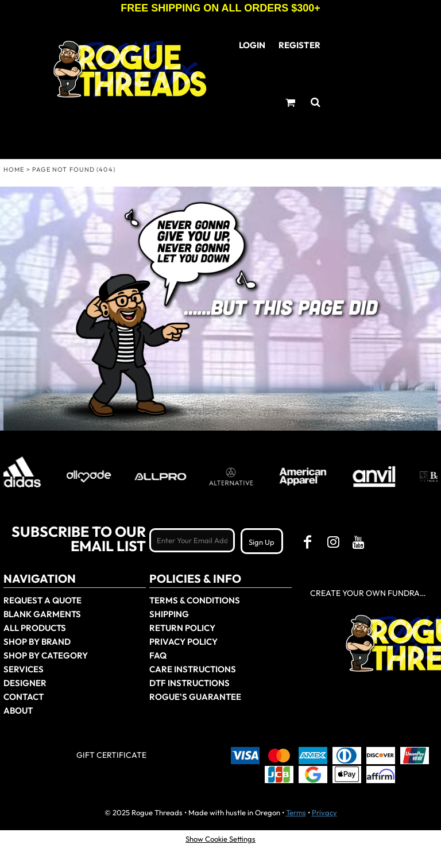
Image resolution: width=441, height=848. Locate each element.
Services (23, 669)
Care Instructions (192, 669)
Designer (25, 682)
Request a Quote (42, 600)
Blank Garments (42, 614)
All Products (34, 627)
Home (13, 169)
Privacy (324, 812)
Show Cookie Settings (220, 838)
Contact (23, 696)
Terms (296, 812)
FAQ (158, 655)
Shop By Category (45, 655)
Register (299, 45)
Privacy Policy (183, 641)
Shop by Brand (37, 641)
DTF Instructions (189, 682)
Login (252, 45)
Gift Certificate (111, 755)
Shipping (169, 614)
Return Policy (182, 627)
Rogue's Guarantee (195, 696)
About (18, 710)
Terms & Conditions (194, 600)
